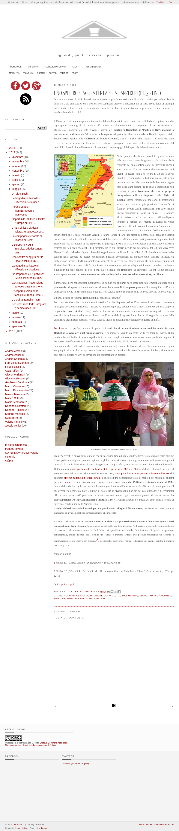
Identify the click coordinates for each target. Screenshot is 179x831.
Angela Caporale (15, 358)
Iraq (135, 596)
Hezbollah (124, 596)
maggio (17, 188)
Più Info (160, 2)
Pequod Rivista (14, 448)
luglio (15, 179)
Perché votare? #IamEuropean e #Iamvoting (23, 210)
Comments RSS (161, 824)
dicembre (18, 157)
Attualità (14, 73)
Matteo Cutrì (12, 398)
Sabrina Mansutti (15, 413)
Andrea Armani (14, 351)
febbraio (17, 321)
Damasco (109, 596)
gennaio (17, 326)
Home (141, 824)
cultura (41, 73)
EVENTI (76, 67)
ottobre (16, 166)
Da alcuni (59, 328)
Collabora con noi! (56, 67)
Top (172, 824)
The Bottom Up (83, 591)
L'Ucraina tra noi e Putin (26, 299)
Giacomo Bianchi (15, 374)
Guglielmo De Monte (17, 382)
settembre (18, 170)
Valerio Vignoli (13, 421)
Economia (28, 73)
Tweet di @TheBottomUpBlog (76, 763)
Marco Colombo (161, 596)
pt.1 (62, 584)
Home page (16, 67)
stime (68, 482)
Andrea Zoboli (13, 354)
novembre (18, 161)
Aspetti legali (93, 67)
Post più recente (56, 706)
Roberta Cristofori (15, 405)
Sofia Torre (11, 417)
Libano (144, 596)
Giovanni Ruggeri (15, 378)
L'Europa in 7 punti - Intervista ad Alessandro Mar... (27, 248)
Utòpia (9, 460)
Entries (149, 824)
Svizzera (100, 598)
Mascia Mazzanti (15, 394)
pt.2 (71, 584)
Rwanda (79, 598)
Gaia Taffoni (12, 370)
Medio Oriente (63, 598)
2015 (12, 147)
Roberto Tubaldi (14, 409)
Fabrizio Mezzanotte (17, 362)
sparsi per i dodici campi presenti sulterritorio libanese (141, 473)
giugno (16, 184)
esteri (52, 73)
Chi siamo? (33, 67)
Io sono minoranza (16, 444)
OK (170, 2)
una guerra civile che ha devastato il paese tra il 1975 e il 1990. (105, 469)
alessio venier (13, 425)
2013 (12, 331)
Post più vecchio (171, 706)
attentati (95, 596)
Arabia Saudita (78, 596)
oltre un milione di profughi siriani (82, 477)
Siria (89, 598)
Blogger (44, 828)
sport (75, 73)
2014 (12, 152)
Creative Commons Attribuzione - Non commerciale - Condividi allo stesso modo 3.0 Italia (37, 744)
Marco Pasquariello (16, 390)
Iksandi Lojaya (21, 828)
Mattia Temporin (14, 402)
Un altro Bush (20, 193)
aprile (15, 312)
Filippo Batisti (13, 366)
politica (64, 73)
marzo (16, 317)
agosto (16, 175)
